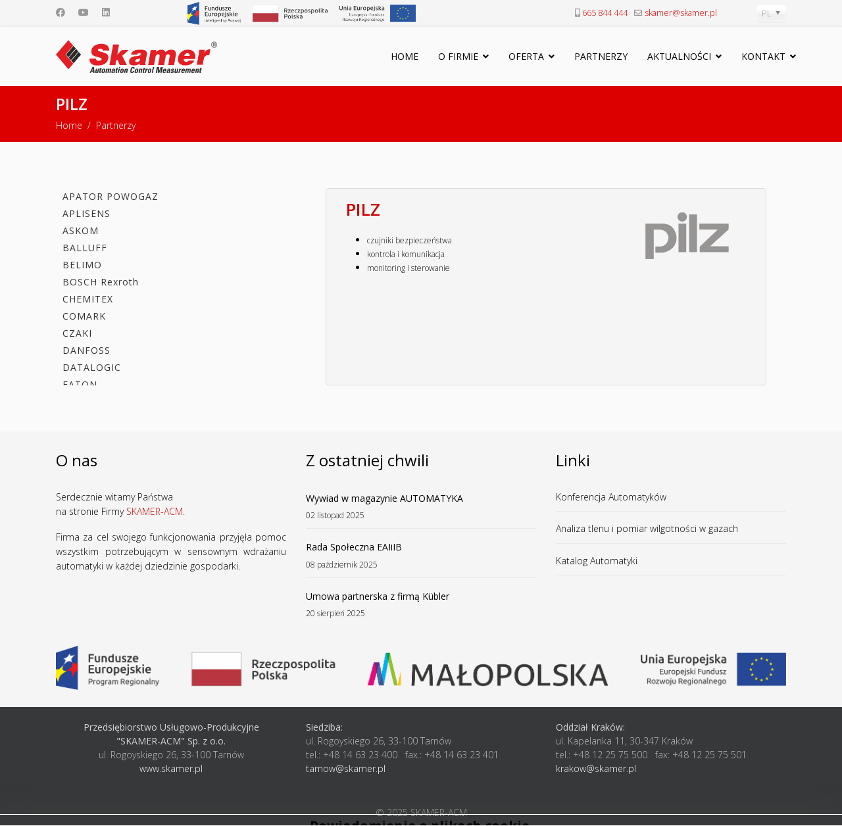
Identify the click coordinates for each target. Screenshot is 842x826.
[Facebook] (60, 12)
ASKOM (80, 230)
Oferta (526, 56)
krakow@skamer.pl (596, 768)
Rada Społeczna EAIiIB (421, 555)
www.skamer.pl (171, 768)
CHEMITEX (87, 299)
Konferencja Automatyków (611, 497)
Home (404, 56)
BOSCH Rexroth (100, 282)
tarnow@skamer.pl (345, 768)
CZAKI (77, 333)
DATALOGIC (91, 367)
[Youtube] (83, 12)
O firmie (458, 56)
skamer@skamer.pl (681, 12)
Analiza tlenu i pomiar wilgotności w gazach (647, 528)
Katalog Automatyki (596, 560)
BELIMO (82, 264)
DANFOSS (86, 350)
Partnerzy (601, 56)
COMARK (84, 316)
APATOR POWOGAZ (110, 196)
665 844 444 (605, 12)
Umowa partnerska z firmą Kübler (421, 605)
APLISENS (86, 213)
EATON (79, 384)
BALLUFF (84, 247)
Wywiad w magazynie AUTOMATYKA (421, 507)
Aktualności (679, 56)
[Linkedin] (106, 12)
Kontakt (763, 56)
